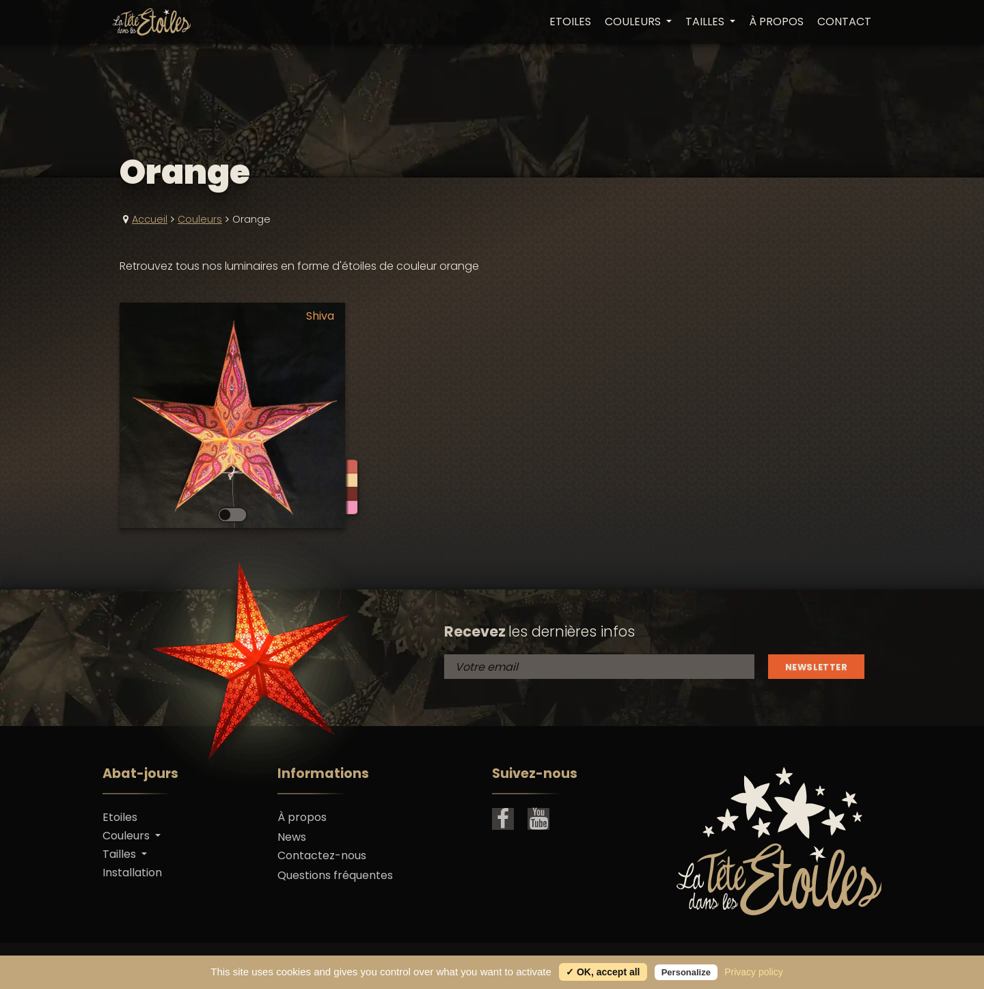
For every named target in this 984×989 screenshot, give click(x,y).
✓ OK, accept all (603, 971)
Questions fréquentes (335, 875)
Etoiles (570, 21)
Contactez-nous (321, 855)
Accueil (149, 219)
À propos (776, 21)
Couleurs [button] (634, 21)
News (291, 837)
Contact (844, 21)
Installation (132, 872)
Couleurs (200, 219)
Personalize (686, 972)
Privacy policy (753, 971)
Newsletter (816, 667)
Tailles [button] (706, 21)
